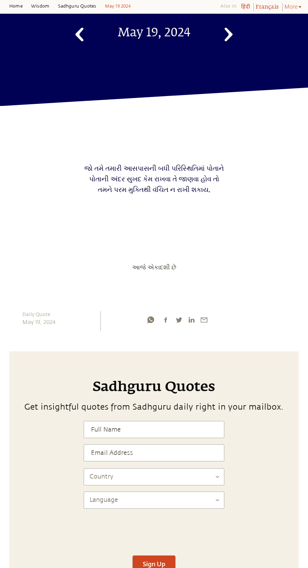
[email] (204, 320)
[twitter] (178, 320)
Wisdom (40, 6)
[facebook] (166, 320)
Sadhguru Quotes (77, 6)
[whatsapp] (150, 320)
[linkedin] (191, 320)
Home (16, 6)
